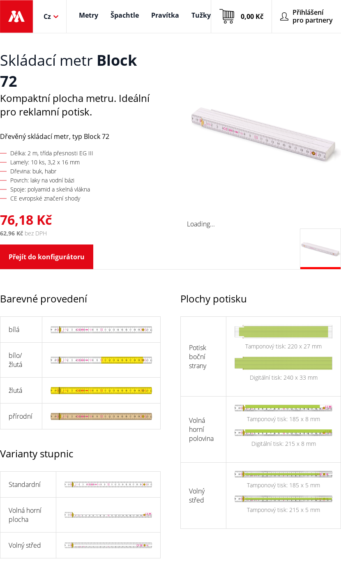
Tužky (201, 15)
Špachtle (125, 15)
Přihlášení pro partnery (306, 16)
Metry (88, 15)
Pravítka (165, 15)
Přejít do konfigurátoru (46, 257)
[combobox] (44, 16)
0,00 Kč (241, 16)
